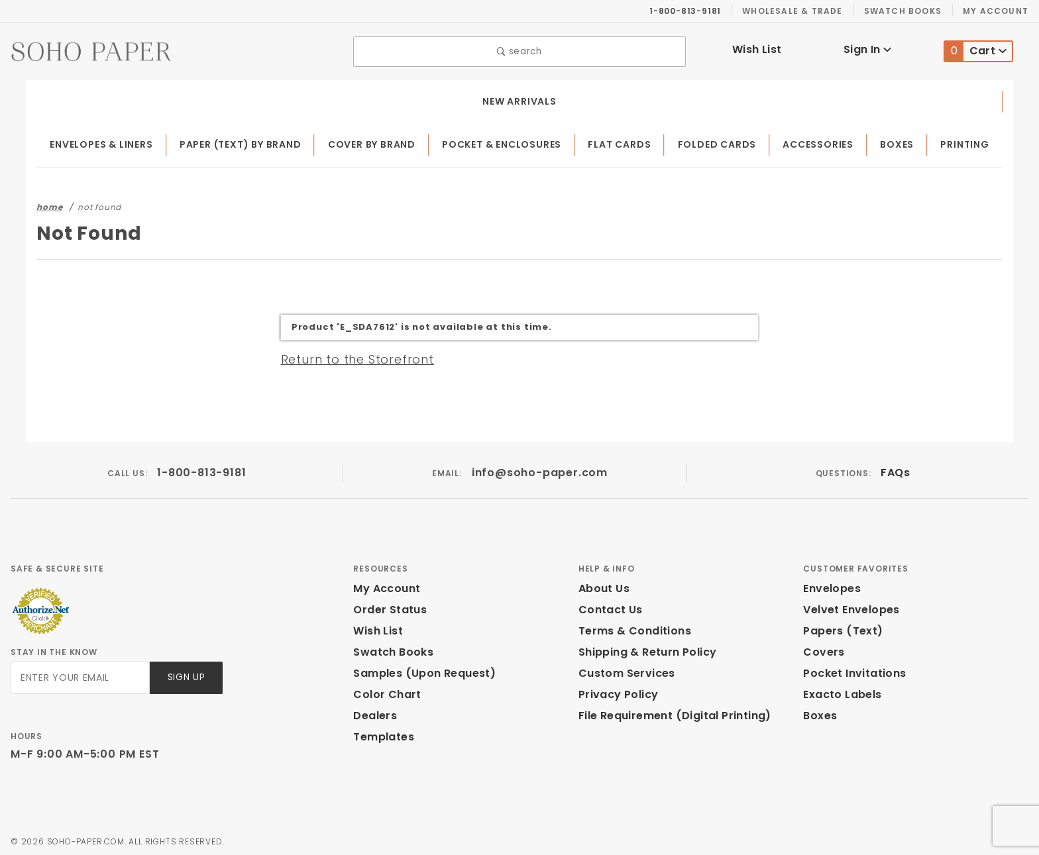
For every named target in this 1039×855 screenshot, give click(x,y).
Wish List (757, 48)
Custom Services (623, 670)
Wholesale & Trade (799, 10)
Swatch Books (908, 10)
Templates (380, 733)
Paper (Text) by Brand (247, 141)
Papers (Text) (838, 627)
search (520, 50)
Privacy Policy (616, 691)
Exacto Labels (840, 691)
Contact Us (607, 606)
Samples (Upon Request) (418, 670)
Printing (966, 141)
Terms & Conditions (630, 627)
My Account (997, 10)
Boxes (901, 141)
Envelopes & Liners (104, 141)
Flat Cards (628, 141)
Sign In (868, 48)
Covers (822, 648)
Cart (976, 50)
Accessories (824, 141)
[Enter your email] (79, 674)
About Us (603, 585)
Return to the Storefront (349, 355)
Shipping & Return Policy (645, 648)
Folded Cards (724, 141)
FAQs (895, 469)
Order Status (387, 606)
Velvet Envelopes (848, 606)
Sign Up (185, 674)
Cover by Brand (379, 141)
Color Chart (383, 691)
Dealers (373, 712)
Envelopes (831, 585)
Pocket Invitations (851, 670)
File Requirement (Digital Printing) (668, 712)
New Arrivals (519, 98)
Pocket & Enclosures (511, 141)
